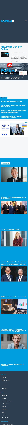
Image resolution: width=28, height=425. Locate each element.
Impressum (4, 386)
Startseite (3, 44)
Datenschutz (4, 383)
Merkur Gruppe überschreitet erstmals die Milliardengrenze (13, 106)
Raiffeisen (4, 398)
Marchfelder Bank (6, 418)
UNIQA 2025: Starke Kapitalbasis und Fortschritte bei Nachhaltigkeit (13, 198)
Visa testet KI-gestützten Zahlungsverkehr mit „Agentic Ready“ (12, 364)
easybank (4, 415)
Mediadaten (4, 388)
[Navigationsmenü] (26, 21)
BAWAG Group (5, 404)
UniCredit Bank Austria (7, 401)
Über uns (4, 377)
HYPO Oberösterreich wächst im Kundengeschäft (13, 297)
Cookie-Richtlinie (5, 380)
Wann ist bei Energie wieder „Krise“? (12, 101)
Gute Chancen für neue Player (18, 53)
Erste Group (4, 395)
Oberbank (4, 406)
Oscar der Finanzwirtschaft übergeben (10, 229)
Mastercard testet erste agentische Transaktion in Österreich (11, 117)
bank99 (3, 412)
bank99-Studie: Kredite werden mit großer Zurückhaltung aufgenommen (13, 111)
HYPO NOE (4, 409)
